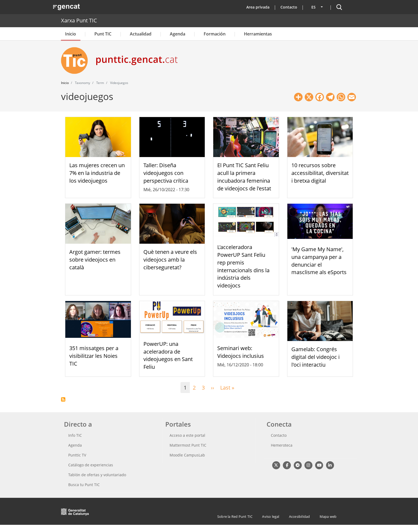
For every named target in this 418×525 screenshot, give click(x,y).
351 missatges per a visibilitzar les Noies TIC (93, 355)
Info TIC (75, 435)
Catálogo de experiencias (90, 464)
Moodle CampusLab (187, 455)
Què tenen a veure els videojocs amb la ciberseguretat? (170, 259)
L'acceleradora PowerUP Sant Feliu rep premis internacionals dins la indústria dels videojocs (243, 266)
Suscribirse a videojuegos (63, 399)
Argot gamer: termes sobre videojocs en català (94, 259)
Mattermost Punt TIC (188, 445)
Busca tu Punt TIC (84, 484)
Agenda (177, 34)
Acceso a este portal (187, 435)
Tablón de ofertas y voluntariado (97, 474)
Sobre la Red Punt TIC (234, 516)
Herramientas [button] (258, 34)
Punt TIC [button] (102, 34)
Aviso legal (270, 516)
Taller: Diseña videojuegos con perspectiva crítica (165, 173)
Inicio (70, 34)
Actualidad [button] (140, 34)
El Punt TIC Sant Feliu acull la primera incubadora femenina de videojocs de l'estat (244, 177)
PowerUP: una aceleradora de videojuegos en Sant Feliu (168, 355)
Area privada (258, 7)
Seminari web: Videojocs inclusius (240, 351)
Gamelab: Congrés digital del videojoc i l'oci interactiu (315, 357)
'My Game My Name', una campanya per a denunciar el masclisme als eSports (319, 261)
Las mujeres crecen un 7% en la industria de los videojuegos (97, 173)
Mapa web (328, 516)
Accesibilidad (299, 516)
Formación (215, 34)
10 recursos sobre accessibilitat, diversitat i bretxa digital (320, 173)
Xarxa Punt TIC (79, 20)
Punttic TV (77, 455)
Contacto (288, 7)
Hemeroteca (281, 445)
